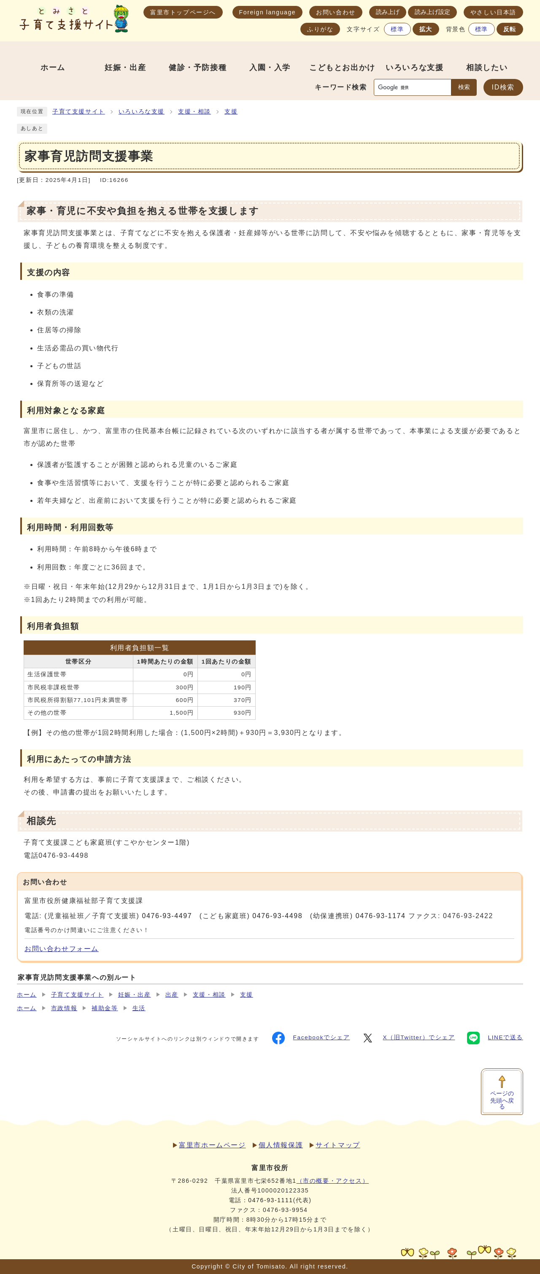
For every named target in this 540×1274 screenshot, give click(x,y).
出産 (171, 995)
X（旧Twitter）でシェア (408, 1038)
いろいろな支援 (142, 111)
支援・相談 (194, 111)
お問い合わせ (336, 12)
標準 (397, 29)
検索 (464, 87)
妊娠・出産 (134, 995)
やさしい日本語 (493, 12)
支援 (231, 111)
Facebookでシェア (311, 1038)
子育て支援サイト (78, 111)
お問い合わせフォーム (61, 948)
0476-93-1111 (270, 1200)
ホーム (27, 995)
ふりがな (320, 29)
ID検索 (503, 87)
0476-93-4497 (167, 915)
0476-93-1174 (381, 915)
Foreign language (267, 12)
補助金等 (105, 1008)
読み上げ (388, 11)
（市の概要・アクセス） (333, 1180)
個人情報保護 (281, 1145)
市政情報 (64, 1008)
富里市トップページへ (183, 12)
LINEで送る (495, 1038)
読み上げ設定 (432, 11)
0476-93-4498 (277, 915)
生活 (139, 1008)
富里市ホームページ (212, 1145)
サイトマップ (338, 1145)
